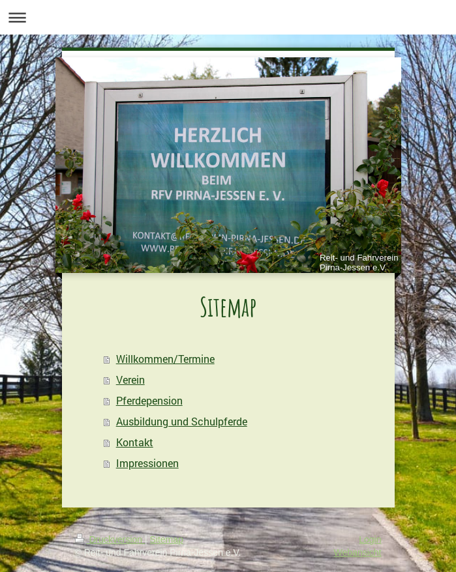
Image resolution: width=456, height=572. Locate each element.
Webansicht (358, 552)
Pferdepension (149, 400)
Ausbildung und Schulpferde (181, 421)
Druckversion (110, 539)
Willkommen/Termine (165, 358)
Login (370, 539)
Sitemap (166, 539)
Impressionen (147, 463)
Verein (130, 379)
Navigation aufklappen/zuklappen (228, 17)
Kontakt (134, 442)
